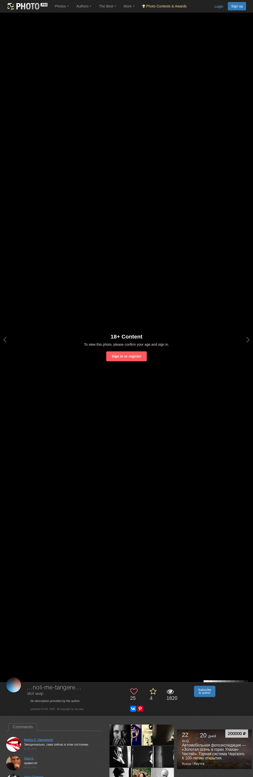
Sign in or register (126, 356)
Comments (23, 727)
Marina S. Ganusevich (38, 740)
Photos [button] (62, 6)
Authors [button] (84, 6)
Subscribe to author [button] (204, 691)
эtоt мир (35, 694)
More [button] (129, 6)
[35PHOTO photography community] (26, 6)
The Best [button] (107, 6)
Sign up (237, 6)
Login (218, 6)
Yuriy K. (29, 758)
